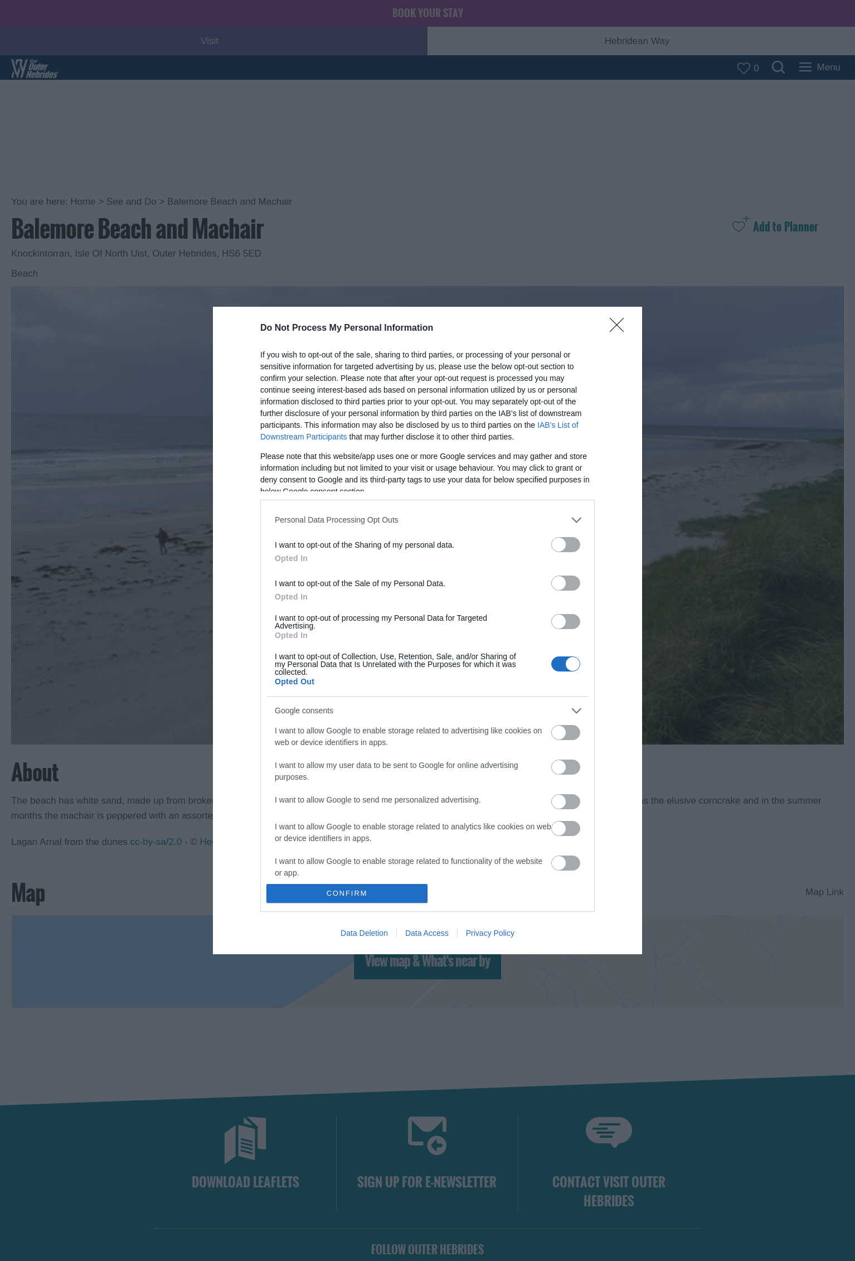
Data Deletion (364, 933)
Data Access (427, 933)
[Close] (620, 328)
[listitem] (427, 520)
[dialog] (427, 630)
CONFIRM (347, 894)
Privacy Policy (490, 933)
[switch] (565, 544)
